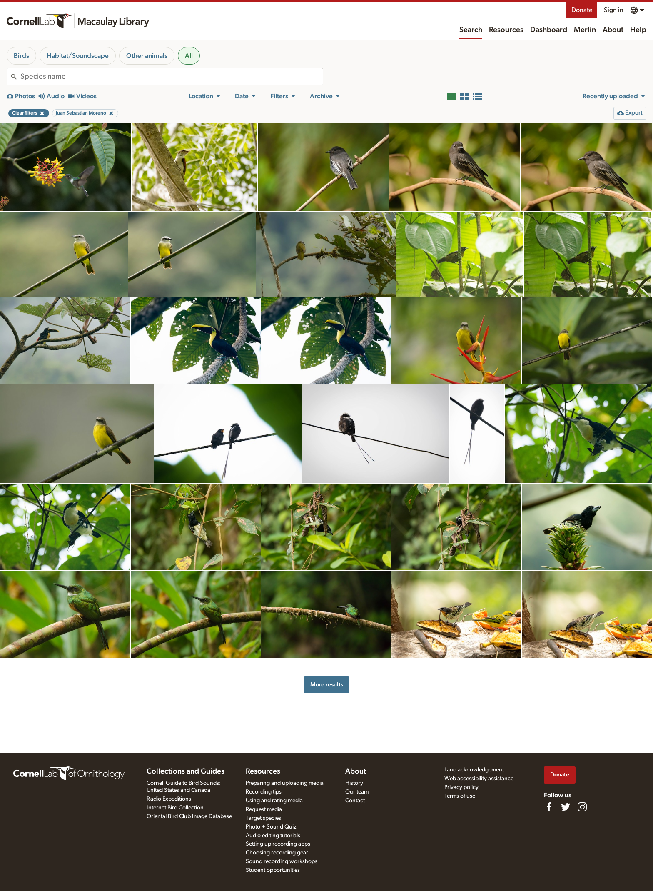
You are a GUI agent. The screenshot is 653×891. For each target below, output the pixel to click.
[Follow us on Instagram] (582, 807)
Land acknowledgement (474, 770)
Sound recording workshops (281, 861)
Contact (355, 801)
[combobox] (171, 76)
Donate (581, 10)
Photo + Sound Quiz (271, 827)
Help (638, 30)
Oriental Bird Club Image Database (189, 816)
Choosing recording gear (277, 853)
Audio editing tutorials (273, 836)
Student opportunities (273, 870)
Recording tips (264, 792)
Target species (263, 818)
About (613, 30)
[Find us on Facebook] (549, 807)
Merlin (585, 30)
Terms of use (459, 796)
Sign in (613, 10)
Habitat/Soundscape (78, 55)
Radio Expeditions (169, 799)
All (189, 55)
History (354, 783)
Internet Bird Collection (175, 808)
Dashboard (548, 30)
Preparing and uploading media (285, 783)
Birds (21, 55)
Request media (264, 809)
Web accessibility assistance (478, 778)
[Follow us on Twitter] (566, 807)
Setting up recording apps (278, 844)
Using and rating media (274, 801)
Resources (506, 30)
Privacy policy (461, 787)
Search (470, 30)
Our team (357, 792)
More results (326, 684)
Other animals (146, 55)
